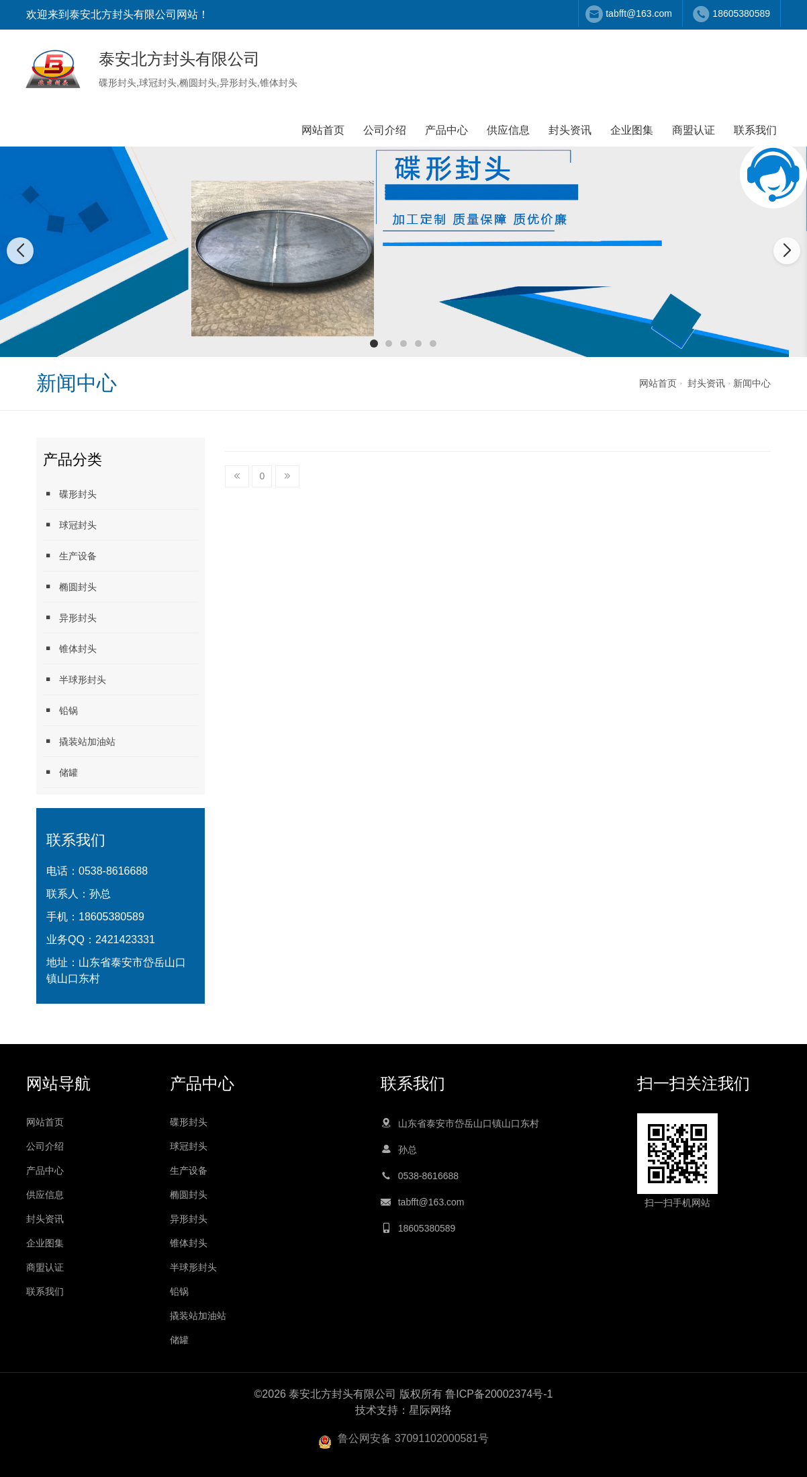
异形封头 (238, 82)
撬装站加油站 (79, 741)
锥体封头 (278, 82)
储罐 (60, 772)
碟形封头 (117, 82)
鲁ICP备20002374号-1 (499, 1394)
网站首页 (322, 130)
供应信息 (508, 130)
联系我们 (755, 130)
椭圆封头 (198, 82)
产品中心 (446, 130)
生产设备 (70, 555)
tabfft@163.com (639, 13)
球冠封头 (158, 82)
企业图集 (631, 130)
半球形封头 (74, 679)
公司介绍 (384, 130)
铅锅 (60, 710)
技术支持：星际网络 (403, 1410)
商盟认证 (693, 130)
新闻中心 (752, 383)
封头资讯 (570, 130)
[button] (374, 344)
